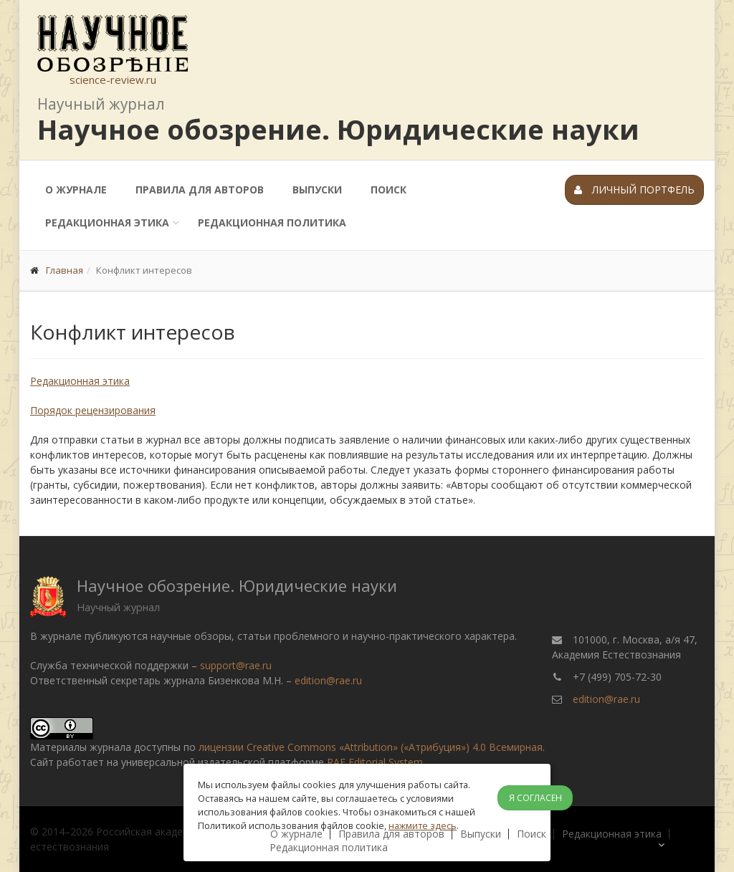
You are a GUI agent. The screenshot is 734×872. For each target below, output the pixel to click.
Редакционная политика (272, 222)
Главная (64, 270)
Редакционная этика (107, 222)
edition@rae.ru (328, 680)
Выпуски (317, 189)
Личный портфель (634, 189)
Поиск (388, 189)
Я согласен (535, 798)
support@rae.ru (236, 665)
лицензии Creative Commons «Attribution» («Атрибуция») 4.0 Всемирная (371, 747)
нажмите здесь (423, 825)
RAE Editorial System (375, 762)
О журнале (76, 189)
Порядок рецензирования (93, 410)
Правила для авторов (199, 189)
